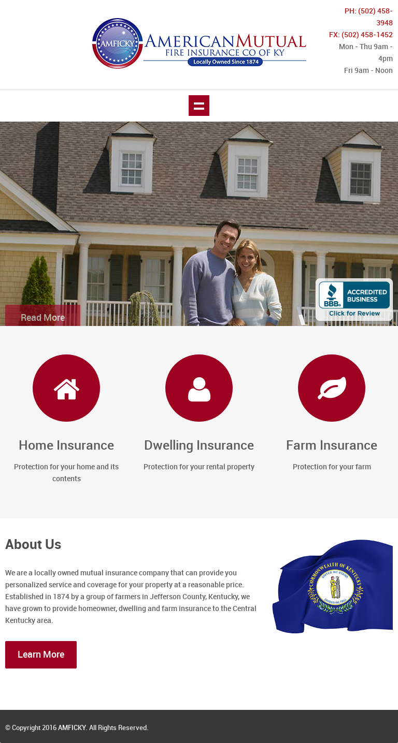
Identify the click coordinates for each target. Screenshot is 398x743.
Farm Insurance (331, 446)
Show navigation (199, 105)
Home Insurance (66, 446)
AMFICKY (72, 728)
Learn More (41, 655)
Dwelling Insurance (199, 446)
